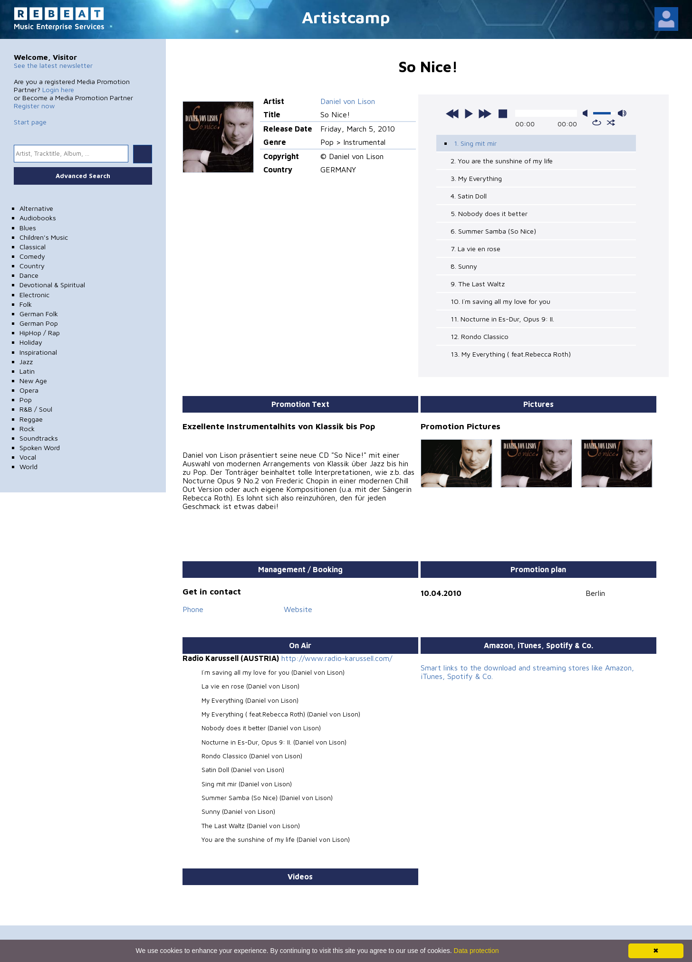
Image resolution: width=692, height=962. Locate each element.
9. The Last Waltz (478, 284)
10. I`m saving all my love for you (500, 301)
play (468, 113)
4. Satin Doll (469, 196)
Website (298, 609)
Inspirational (38, 352)
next (484, 113)
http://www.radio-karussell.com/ (336, 658)
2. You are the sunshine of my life (502, 161)
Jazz (26, 362)
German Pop (38, 323)
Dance (28, 275)
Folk (25, 304)
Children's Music (43, 237)
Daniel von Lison (347, 101)
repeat (597, 122)
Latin (27, 371)
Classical (32, 247)
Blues (27, 228)
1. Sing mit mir (475, 143)
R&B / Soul (35, 409)
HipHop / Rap (39, 333)
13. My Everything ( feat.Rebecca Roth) (511, 354)
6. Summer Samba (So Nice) (493, 231)
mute (587, 113)
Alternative (36, 208)
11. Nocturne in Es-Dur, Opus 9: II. (502, 319)
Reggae (31, 419)
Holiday (30, 342)
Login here (58, 89)
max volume (622, 113)
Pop (25, 400)
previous (452, 113)
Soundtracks (38, 438)
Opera (28, 390)
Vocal (27, 457)
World (28, 466)
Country (32, 266)
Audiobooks (37, 218)
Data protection (476, 950)
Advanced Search (83, 175)
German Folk (38, 314)
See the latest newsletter (53, 65)
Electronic (34, 295)
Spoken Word (39, 447)
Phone (193, 609)
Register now (34, 106)
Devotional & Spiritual (52, 285)
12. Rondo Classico (480, 336)
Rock (27, 428)
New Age (33, 381)
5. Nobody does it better (489, 213)
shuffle (611, 122)
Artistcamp (346, 17)
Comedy (32, 256)
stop (502, 113)
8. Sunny (464, 266)
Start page (30, 122)
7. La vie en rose (475, 249)
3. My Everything (476, 178)
